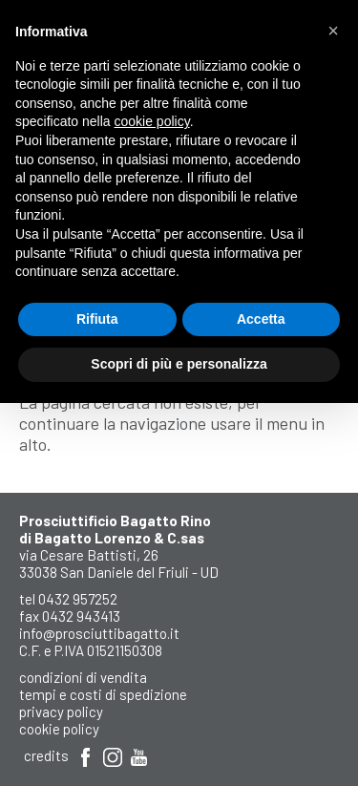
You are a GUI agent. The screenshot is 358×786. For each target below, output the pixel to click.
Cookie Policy (59, 728)
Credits (46, 755)
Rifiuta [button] (97, 319)
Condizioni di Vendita (83, 677)
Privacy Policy (61, 711)
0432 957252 (77, 598)
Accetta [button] (261, 319)
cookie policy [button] (152, 121)
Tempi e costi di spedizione (103, 694)
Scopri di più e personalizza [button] (178, 364)
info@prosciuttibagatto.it (99, 633)
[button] (333, 30)
